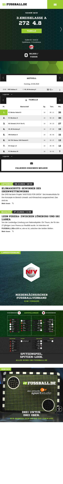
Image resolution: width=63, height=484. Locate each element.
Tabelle (31, 31)
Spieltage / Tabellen (60, 77)
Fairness (3, 100)
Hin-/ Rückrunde (60, 100)
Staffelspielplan (3, 77)
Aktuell (31, 78)
